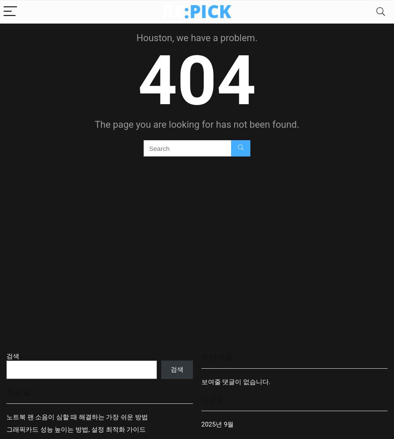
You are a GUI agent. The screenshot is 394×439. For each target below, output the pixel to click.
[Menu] (10, 11)
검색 (12, 356)
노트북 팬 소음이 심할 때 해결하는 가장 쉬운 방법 (77, 417)
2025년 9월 (218, 424)
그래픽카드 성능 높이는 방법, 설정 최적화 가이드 (76, 429)
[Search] (380, 11)
